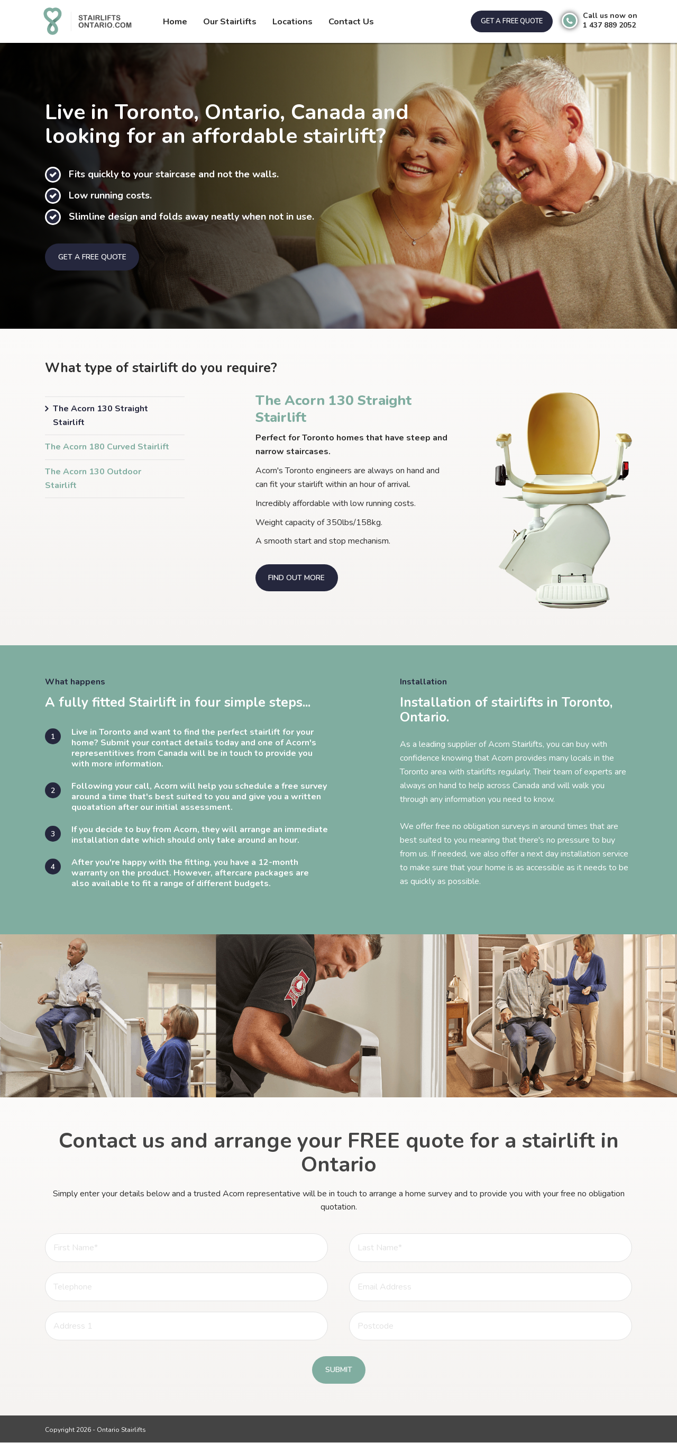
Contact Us (350, 21)
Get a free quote (510, 21)
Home (175, 21)
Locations (292, 21)
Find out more (297, 578)
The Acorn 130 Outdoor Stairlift (93, 479)
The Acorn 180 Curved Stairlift (107, 448)
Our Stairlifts (230, 21)
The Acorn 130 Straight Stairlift (100, 416)
